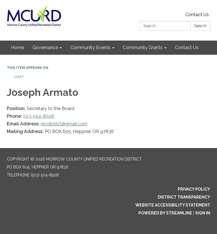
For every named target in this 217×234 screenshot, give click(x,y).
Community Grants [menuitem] (142, 47)
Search (200, 26)
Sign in (202, 213)
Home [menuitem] (17, 47)
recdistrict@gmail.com (64, 124)
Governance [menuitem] (45, 47)
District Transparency (184, 197)
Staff (19, 77)
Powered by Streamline (165, 213)
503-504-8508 (38, 116)
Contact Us (197, 14)
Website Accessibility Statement (172, 205)
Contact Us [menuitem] (186, 47)
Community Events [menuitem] (90, 47)
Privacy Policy (194, 189)
